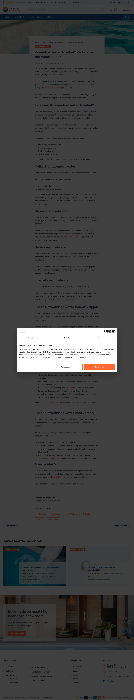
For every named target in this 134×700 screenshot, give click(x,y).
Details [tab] (67, 338)
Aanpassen (66, 367)
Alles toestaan (99, 367)
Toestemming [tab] (33, 338)
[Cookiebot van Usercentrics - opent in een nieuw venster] (105, 331)
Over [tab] (100, 338)
